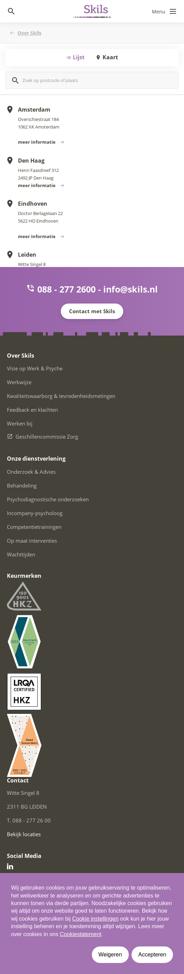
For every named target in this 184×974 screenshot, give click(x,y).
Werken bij (19, 423)
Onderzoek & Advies (31, 471)
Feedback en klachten (32, 409)
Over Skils (29, 33)
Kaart (107, 57)
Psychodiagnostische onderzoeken (48, 499)
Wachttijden (21, 554)
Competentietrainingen (34, 526)
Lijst (75, 57)
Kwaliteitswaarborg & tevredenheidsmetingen (61, 395)
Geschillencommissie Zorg (47, 436)
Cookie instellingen (95, 919)
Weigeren (110, 954)
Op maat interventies (32, 540)
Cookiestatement (80, 934)
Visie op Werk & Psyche (34, 368)
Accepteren (152, 954)
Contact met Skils (92, 311)
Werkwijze (19, 382)
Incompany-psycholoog (34, 513)
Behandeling (22, 485)
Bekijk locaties (24, 834)
